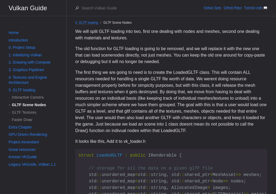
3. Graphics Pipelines (26, 70)
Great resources (22, 149)
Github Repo (233, 8)
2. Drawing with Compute (30, 62)
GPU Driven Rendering (28, 134)
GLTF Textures (24, 112)
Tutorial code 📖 (255, 8)
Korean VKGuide (23, 157)
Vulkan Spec (212, 8)
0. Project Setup (22, 47)
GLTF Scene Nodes (29, 105)
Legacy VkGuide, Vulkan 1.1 (32, 164)
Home (14, 32)
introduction (18, 40)
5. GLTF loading (22, 90)
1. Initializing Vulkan (25, 55)
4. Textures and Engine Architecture (28, 80)
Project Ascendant (24, 142)
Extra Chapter (20, 127)
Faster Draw (22, 119)
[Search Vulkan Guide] (142, 8)
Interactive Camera (28, 97)
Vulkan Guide (28, 8)
